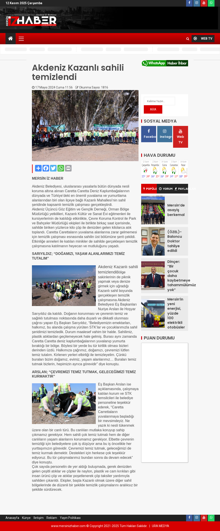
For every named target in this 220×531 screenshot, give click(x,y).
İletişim (38, 518)
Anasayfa (12, 518)
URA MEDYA (160, 526)
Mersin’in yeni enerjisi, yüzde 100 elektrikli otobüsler (176, 313)
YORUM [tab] (165, 188)
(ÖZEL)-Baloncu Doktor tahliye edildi (174, 241)
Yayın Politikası (70, 518)
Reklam (51, 518)
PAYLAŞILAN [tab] (181, 188)
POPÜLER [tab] (150, 188)
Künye (26, 518)
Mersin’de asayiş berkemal (176, 210)
